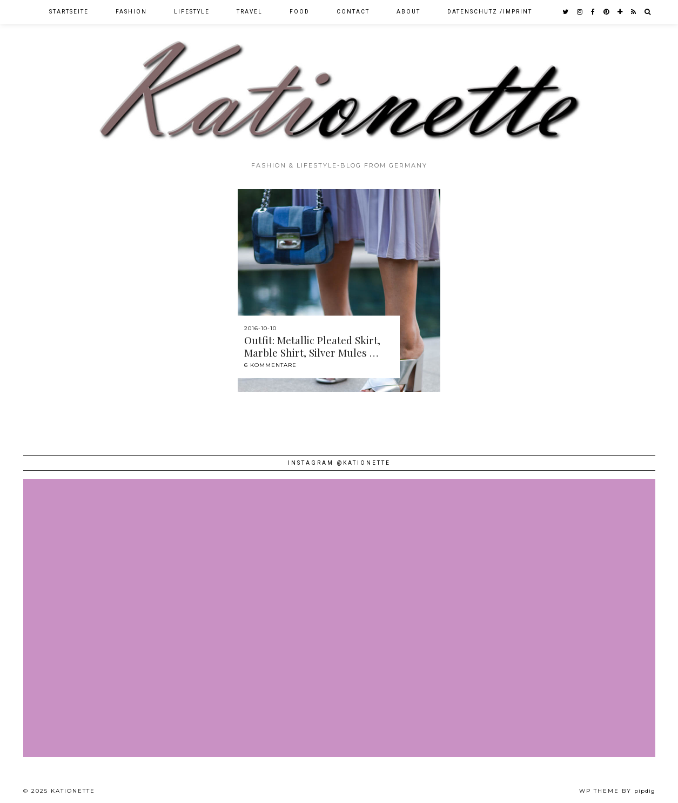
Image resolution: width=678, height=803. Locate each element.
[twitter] (565, 12)
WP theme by (617, 790)
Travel (250, 12)
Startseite (69, 12)
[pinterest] (606, 12)
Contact (353, 12)
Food (300, 12)
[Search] (648, 12)
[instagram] (580, 12)
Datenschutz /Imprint (489, 12)
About (408, 12)
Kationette (73, 790)
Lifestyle (192, 12)
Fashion (131, 12)
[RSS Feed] (634, 12)
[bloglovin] (620, 12)
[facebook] (593, 12)
